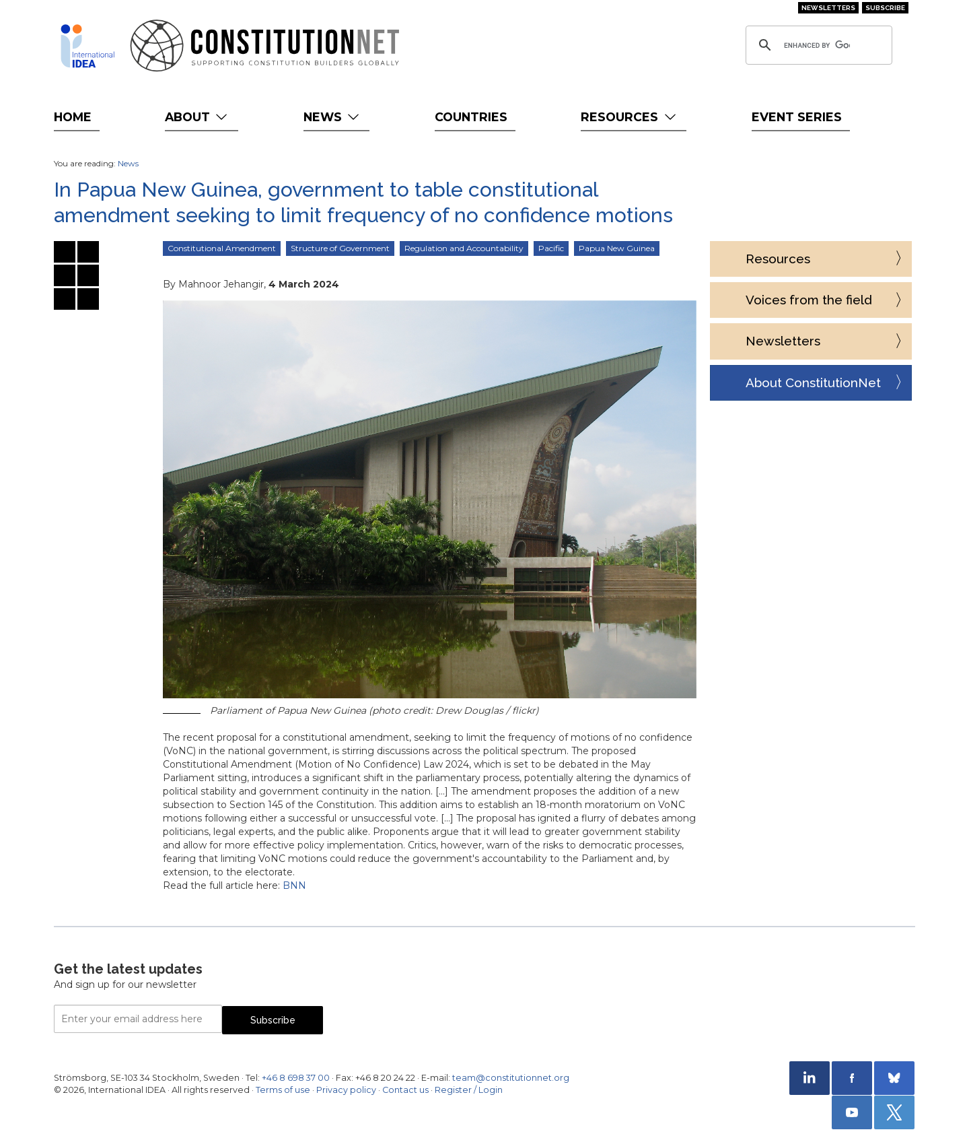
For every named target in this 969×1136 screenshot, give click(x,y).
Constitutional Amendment (222, 248)
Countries (471, 117)
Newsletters (828, 7)
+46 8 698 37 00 (296, 1078)
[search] (817, 45)
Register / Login (469, 1090)
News (332, 117)
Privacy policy (346, 1090)
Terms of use (283, 1090)
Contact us (405, 1090)
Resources (629, 117)
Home (73, 117)
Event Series (797, 117)
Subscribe (885, 7)
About (197, 117)
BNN (294, 885)
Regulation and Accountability (464, 248)
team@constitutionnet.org (510, 1078)
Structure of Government (340, 248)
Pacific (551, 248)
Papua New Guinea (617, 248)
